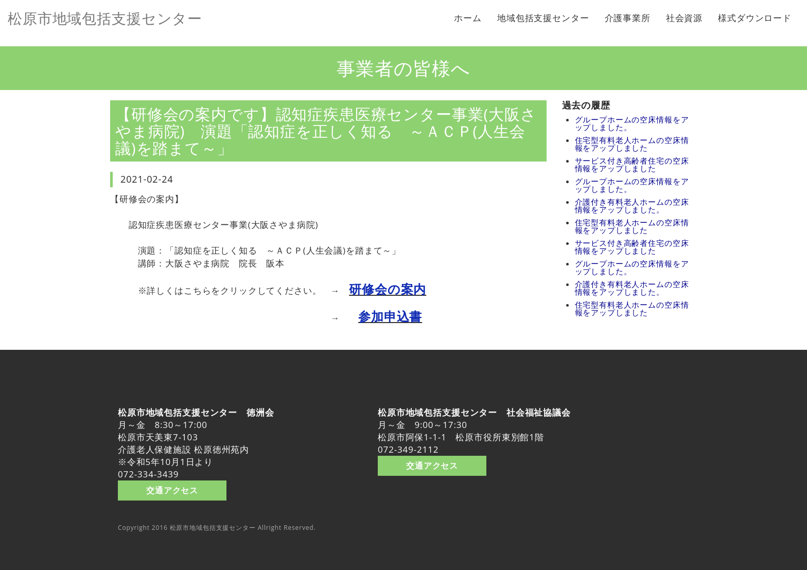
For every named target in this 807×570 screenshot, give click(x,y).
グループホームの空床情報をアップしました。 (632, 123)
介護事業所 (628, 18)
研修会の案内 (387, 288)
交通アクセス (172, 489)
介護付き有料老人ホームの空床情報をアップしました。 (632, 206)
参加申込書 (390, 316)
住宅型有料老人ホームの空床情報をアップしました (632, 144)
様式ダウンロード (755, 18)
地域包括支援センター (543, 18)
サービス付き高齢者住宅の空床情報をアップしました (632, 164)
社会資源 (684, 18)
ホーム (468, 18)
